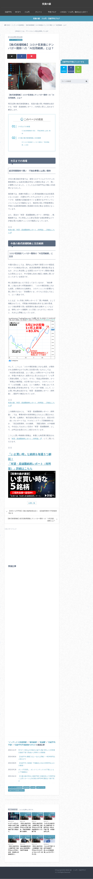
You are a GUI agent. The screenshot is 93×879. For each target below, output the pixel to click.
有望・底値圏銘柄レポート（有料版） (27, 439)
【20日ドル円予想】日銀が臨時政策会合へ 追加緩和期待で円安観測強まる (32, 512)
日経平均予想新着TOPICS (25, 745)
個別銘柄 (33, 742)
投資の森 (46, 3)
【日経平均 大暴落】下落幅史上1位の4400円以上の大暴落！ (36, 764)
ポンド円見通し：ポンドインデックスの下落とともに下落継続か (36, 771)
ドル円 (26, 12)
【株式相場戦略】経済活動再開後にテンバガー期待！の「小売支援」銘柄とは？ (31, 520)
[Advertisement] (32, 545)
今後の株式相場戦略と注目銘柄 (31, 138)
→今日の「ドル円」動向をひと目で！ (74, 12)
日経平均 (8, 12)
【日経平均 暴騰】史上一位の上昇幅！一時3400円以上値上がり (36, 758)
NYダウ (18, 12)
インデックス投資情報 (17, 742)
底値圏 (42, 742)
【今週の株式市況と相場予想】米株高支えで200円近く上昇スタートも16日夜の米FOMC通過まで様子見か (36, 778)
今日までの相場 (25, 127)
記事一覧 (31, 503)
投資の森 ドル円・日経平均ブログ (46, 18)
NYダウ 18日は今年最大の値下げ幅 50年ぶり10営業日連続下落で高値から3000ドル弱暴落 (36, 751)
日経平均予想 (41, 787)
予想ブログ (52, 12)
